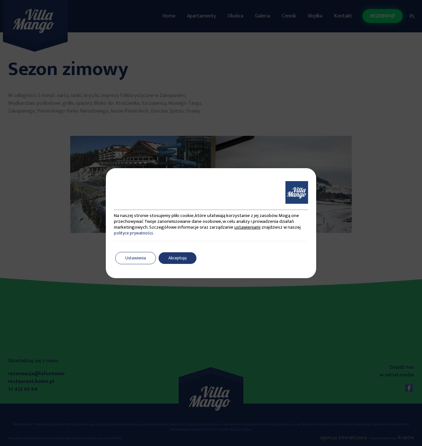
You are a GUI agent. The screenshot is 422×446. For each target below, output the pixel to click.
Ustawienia (135, 258)
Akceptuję (177, 258)
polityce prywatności (133, 233)
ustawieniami (247, 227)
